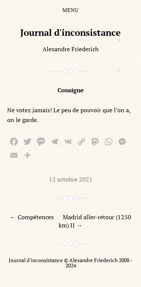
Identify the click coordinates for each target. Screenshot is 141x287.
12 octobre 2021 (70, 179)
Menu (70, 10)
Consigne (71, 90)
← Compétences (32, 217)
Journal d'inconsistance (70, 32)
